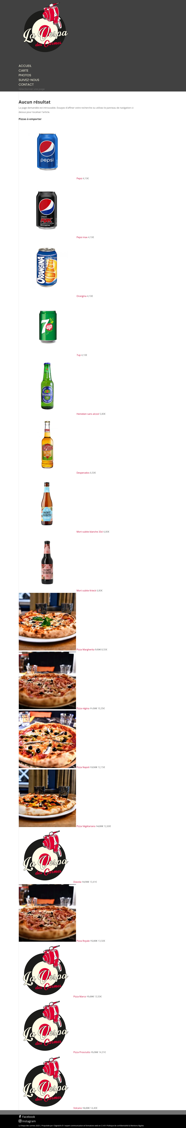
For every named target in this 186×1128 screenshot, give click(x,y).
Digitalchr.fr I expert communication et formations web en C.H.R (79, 1125)
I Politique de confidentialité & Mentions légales (125, 1125)
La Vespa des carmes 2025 (29, 1125)
